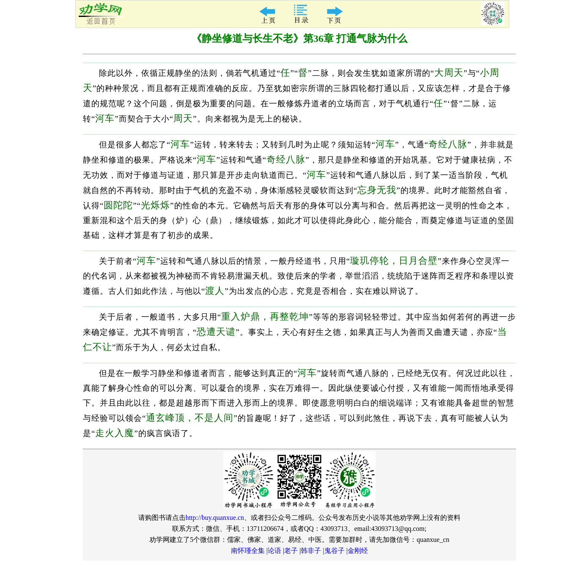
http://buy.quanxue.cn (215, 517)
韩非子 (311, 550)
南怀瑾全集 (248, 550)
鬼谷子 (334, 550)
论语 (274, 550)
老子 (291, 550)
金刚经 (358, 550)
